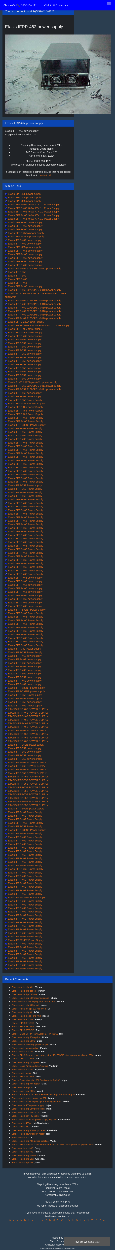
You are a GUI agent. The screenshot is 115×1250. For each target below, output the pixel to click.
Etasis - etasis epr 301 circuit (26, 1112)
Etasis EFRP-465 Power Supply (25, 417)
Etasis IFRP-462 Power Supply (24, 428)
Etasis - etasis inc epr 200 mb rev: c (29, 1008)
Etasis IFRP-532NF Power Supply (26, 424)
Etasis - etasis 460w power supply (28, 1105)
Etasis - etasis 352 (21, 1126)
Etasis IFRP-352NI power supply (25, 744)
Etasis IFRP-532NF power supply (26, 687)
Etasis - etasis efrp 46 (22, 1012)
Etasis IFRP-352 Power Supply (24, 400)
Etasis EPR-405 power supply (24, 193)
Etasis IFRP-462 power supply (24, 240)
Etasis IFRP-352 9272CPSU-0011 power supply (34, 268)
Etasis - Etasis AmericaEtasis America (30, 1066)
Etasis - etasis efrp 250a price (26, 1037)
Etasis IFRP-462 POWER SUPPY (26, 765)
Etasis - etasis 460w (21, 1123)
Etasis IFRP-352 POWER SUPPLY (26, 773)
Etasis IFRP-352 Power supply (24, 485)
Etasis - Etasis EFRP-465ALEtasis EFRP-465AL (35, 1034)
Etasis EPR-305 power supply (24, 197)
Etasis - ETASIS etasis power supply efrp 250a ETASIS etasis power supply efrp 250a (53, 1055)
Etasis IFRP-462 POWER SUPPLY (26, 730)
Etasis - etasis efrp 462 (23, 987)
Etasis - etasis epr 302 (23, 1151)
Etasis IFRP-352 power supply (24, 339)
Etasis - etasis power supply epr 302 (29, 1098)
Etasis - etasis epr (20, 1137)
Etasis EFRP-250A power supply (25, 233)
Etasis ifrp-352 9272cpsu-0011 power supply (32, 382)
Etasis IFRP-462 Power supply (24, 705)
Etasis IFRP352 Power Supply (24, 648)
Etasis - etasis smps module (25, 1048)
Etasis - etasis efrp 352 (23, 1159)
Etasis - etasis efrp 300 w (24, 1155)
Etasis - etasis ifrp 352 (23, 1162)
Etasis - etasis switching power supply (30, 1044)
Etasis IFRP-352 (16, 272)
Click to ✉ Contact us (56, 5)
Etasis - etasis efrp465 (23, 1087)
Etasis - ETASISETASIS (23, 1023)
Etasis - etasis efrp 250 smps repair (29, 1130)
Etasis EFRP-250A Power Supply (26, 403)
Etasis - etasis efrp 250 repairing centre (31, 998)
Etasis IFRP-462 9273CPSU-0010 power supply (34, 289)
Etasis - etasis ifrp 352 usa (25, 994)
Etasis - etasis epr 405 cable (25, 1116)
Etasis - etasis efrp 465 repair (26, 1005)
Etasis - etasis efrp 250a (23, 1041)
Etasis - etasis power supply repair (28, 1134)
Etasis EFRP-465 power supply (24, 222)
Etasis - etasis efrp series (24, 991)
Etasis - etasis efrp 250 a (24, 1091)
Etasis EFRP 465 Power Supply (25, 407)
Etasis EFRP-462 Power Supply (25, 570)
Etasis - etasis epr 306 (23, 1148)
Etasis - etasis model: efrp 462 (26, 1016)
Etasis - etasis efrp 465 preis (25, 1062)
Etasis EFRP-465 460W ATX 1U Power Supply (33, 204)
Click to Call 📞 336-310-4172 (20, 5)
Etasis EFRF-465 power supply (24, 328)
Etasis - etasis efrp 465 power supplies (30, 1141)
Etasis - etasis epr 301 (23, 1019)
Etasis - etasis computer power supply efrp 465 (34, 1119)
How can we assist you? (87, 1241)
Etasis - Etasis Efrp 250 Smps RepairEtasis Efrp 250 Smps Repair (43, 1094)
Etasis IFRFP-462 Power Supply (25, 940)
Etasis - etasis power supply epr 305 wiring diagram (37, 1101)
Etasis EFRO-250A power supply (25, 321)
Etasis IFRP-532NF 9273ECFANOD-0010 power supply (38, 325)
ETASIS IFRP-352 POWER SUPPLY (27, 780)
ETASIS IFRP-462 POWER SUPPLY (27, 709)
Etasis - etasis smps (21, 1073)
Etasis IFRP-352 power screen (24, 758)
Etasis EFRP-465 (17, 279)
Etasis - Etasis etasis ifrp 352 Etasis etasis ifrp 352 (36, 1080)
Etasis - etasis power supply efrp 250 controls (34, 1001)
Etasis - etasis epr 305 (23, 1051)
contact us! (45, 175)
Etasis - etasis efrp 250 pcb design (28, 1109)
